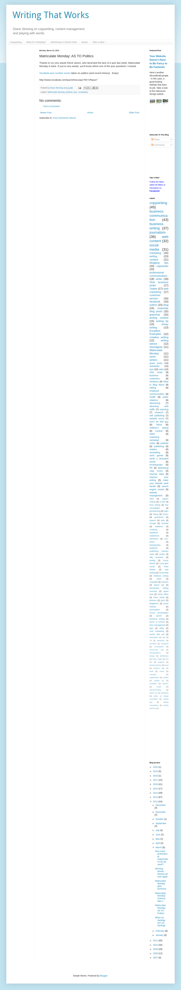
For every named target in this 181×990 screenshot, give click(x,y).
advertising (155, 403)
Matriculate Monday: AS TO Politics (160, 909)
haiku (166, 511)
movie (162, 671)
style (163, 520)
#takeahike (154, 637)
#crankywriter (156, 464)
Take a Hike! (98, 42)
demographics (155, 653)
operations (159, 517)
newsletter (155, 366)
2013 (155, 797)
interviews (154, 539)
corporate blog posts (159, 310)
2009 (155, 949)
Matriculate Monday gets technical (160, 885)
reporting (164, 409)
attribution (161, 640)
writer (159, 278)
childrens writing (160, 576)
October (160, 819)
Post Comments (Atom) (64, 118)
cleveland (164, 644)
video (161, 628)
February (160, 931)
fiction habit (157, 659)
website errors (157, 418)
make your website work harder (159, 483)
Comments (158, 145)
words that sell (157, 634)
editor (152, 434)
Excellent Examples (155, 332)
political (69, 92)
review (162, 554)
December (161, 805)
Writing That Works (51, 15)
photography (155, 545)
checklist (153, 644)
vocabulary (83, 92)
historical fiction (156, 665)
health (153, 397)
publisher (154, 548)
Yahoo (159, 424)
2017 (155, 780)
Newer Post (45, 112)
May (158, 839)
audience (159, 526)
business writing (156, 226)
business (154, 375)
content (154, 259)
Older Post (134, 112)
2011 (155, 940)
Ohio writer (156, 372)
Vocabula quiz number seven (55, 73)
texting (152, 560)
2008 (155, 953)
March (159, 847)
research (159, 412)
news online (159, 597)
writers (153, 359)
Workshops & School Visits (64, 42)
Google (153, 523)
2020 (155, 767)
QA (164, 637)
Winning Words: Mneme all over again (161, 872)
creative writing (159, 337)
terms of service (157, 622)
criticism (164, 582)
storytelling (155, 452)
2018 (155, 775)
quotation (153, 684)
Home (90, 112)
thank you (153, 693)
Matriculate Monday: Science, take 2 (160, 897)
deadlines (154, 533)
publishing (159, 446)
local (166, 665)
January (160, 935)
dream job (159, 585)
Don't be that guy (159, 421)
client (159, 579)
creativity (153, 530)
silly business (156, 557)
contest (158, 431)
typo (151, 628)
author (153, 304)
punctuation (155, 610)
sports (159, 616)
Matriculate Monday (56, 92)
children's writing (159, 428)
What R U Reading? (36, 42)
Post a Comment (51, 106)
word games (156, 455)
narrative (153, 674)
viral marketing (157, 631)
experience (154, 536)
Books (85, 42)
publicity (164, 443)
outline (165, 677)
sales (161, 369)
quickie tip (159, 681)
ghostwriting (155, 511)
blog (165, 304)
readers (153, 449)
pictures (153, 600)
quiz (75, 92)
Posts (155, 139)
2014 (155, 793)
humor (165, 514)
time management (157, 625)
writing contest (159, 317)
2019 (155, 771)
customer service (155, 297)
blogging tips (159, 262)
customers (155, 378)
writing (153, 256)
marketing (155, 253)
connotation (159, 647)
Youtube (164, 523)
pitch (163, 600)
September (161, 823)
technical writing (157, 619)
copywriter (162, 266)
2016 (155, 784)
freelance (154, 381)
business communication (158, 215)
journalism (158, 232)
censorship (163, 573)
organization (154, 677)
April (158, 843)
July (158, 830)
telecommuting (155, 690)
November (161, 812)
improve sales (157, 474)
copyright (154, 582)
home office (163, 594)
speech (153, 520)
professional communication (158, 274)
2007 (155, 957)
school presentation (159, 613)
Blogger (103, 975)
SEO (152, 499)
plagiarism (154, 603)
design (152, 656)
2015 (155, 788)
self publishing (157, 415)
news (153, 356)
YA (151, 640)
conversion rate (157, 650)
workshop (164, 693)
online (152, 443)
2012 (155, 801)
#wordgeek (156, 347)
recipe (159, 687)
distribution (164, 656)
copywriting (158, 203)
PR (151, 468)
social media (154, 247)
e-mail (162, 502)
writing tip (162, 321)
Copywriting (16, 42)
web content (159, 239)
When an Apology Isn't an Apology (160, 921)
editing (153, 387)
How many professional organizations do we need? (161, 858)
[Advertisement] (159, 119)
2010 (155, 945)
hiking (155, 514)
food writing (155, 505)
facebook (155, 301)
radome (165, 684)
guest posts (156, 363)
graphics (161, 662)
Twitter (153, 288)
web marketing (159, 290)
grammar (155, 314)
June (158, 834)
